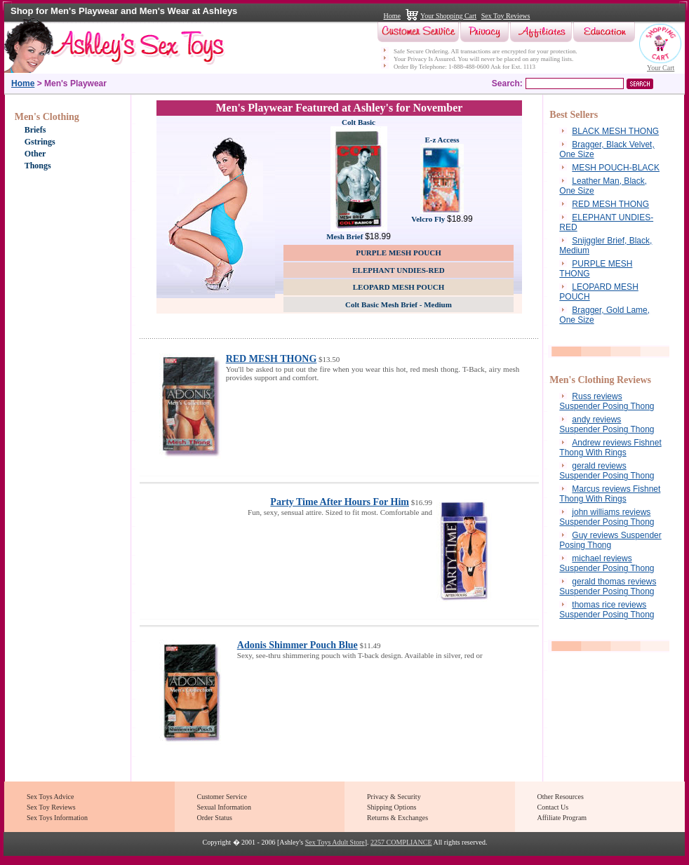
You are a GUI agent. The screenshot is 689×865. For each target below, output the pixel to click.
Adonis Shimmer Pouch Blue (297, 645)
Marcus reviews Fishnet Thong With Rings (609, 494)
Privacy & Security (394, 796)
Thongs (38, 165)
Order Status (214, 818)
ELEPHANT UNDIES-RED (398, 270)
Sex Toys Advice (50, 796)
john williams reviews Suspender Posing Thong (606, 517)
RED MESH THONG (271, 359)
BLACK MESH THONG (615, 131)
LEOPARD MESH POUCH (399, 287)
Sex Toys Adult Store (335, 842)
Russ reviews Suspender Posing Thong (606, 401)
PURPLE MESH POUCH (398, 252)
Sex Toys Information (57, 818)
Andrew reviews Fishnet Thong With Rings (610, 447)
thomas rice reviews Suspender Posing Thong (606, 609)
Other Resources (560, 796)
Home (392, 16)
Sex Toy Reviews (505, 16)
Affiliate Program (562, 818)
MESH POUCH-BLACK (616, 168)
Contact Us (553, 807)
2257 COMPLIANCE (401, 842)
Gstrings (40, 142)
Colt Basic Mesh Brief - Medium (398, 304)
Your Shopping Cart (448, 16)
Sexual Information (224, 807)
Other (35, 154)
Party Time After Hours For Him (339, 502)
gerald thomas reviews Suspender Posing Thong (607, 586)
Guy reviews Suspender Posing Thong (610, 540)
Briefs (35, 130)
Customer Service (222, 796)
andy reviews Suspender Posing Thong (606, 424)
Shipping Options (391, 807)
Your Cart (660, 68)
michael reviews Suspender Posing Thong (606, 563)
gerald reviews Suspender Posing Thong (606, 471)
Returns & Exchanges (397, 818)
